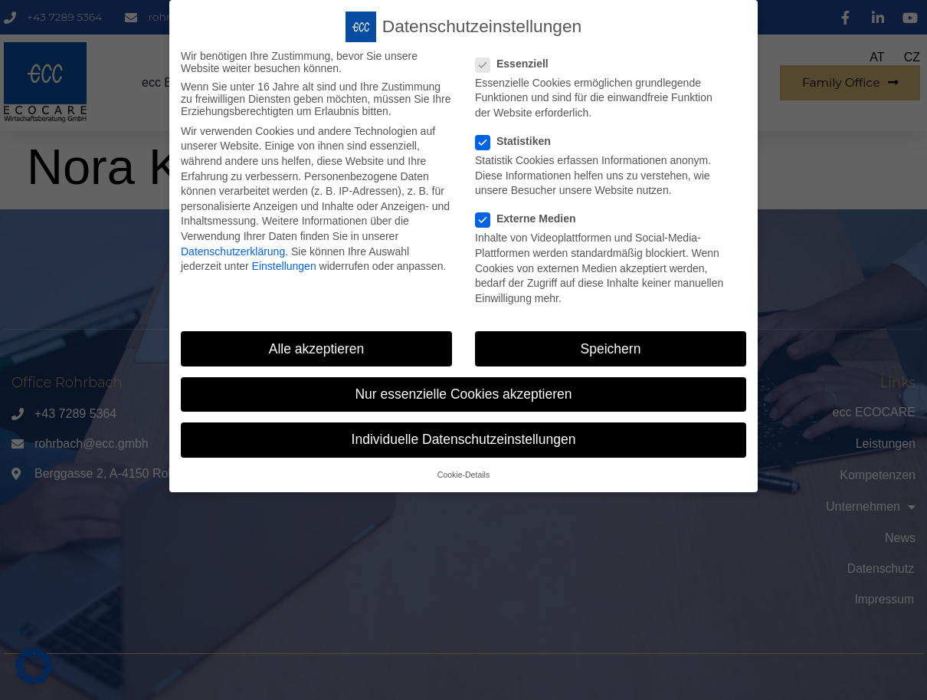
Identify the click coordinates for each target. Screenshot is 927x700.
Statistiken (518, 139)
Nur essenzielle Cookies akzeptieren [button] (463, 391)
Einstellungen (284, 264)
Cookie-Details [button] (463, 473)
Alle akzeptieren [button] (317, 346)
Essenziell (516, 61)
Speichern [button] (611, 346)
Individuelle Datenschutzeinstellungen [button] (464, 437)
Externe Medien (530, 217)
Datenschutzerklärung (233, 249)
